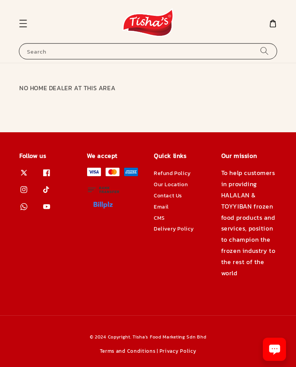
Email (161, 207)
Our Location (171, 184)
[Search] (264, 51)
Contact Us (168, 196)
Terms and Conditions (128, 351)
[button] (23, 23)
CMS (159, 218)
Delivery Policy (174, 229)
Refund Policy (172, 173)
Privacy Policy (178, 351)
